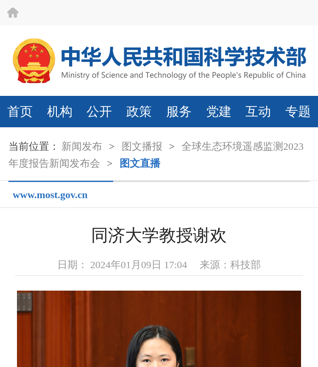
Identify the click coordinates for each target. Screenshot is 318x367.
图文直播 (140, 163)
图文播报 (142, 146)
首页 (20, 111)
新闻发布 (81, 146)
